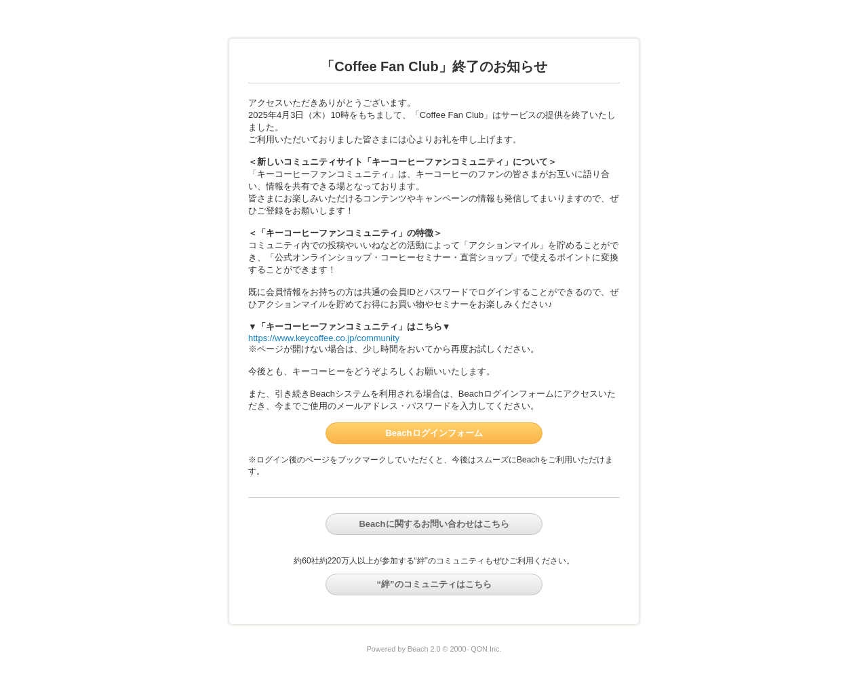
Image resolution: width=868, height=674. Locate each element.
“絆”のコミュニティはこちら (434, 584)
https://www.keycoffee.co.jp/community (323, 338)
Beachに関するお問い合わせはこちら (434, 524)
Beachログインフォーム (433, 433)
